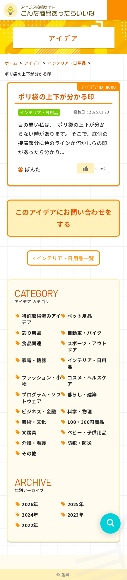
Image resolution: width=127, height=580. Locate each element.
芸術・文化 (34, 421)
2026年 (30, 504)
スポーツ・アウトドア (87, 346)
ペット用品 (79, 315)
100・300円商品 (85, 421)
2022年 (30, 525)
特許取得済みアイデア (41, 319)
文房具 (29, 432)
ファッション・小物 (41, 381)
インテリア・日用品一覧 (63, 258)
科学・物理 (79, 411)
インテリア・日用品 (87, 363)
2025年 (75, 504)
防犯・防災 (79, 442)
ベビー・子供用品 (87, 432)
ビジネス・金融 (39, 411)
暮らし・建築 (82, 394)
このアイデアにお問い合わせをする (63, 218)
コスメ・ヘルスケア (87, 381)
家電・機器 (34, 360)
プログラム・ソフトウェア (41, 398)
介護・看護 (34, 442)
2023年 (75, 514)
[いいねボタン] (85, 168)
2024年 (30, 514)
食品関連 (31, 343)
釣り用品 (31, 332)
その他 (29, 453)
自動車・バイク (84, 332)
